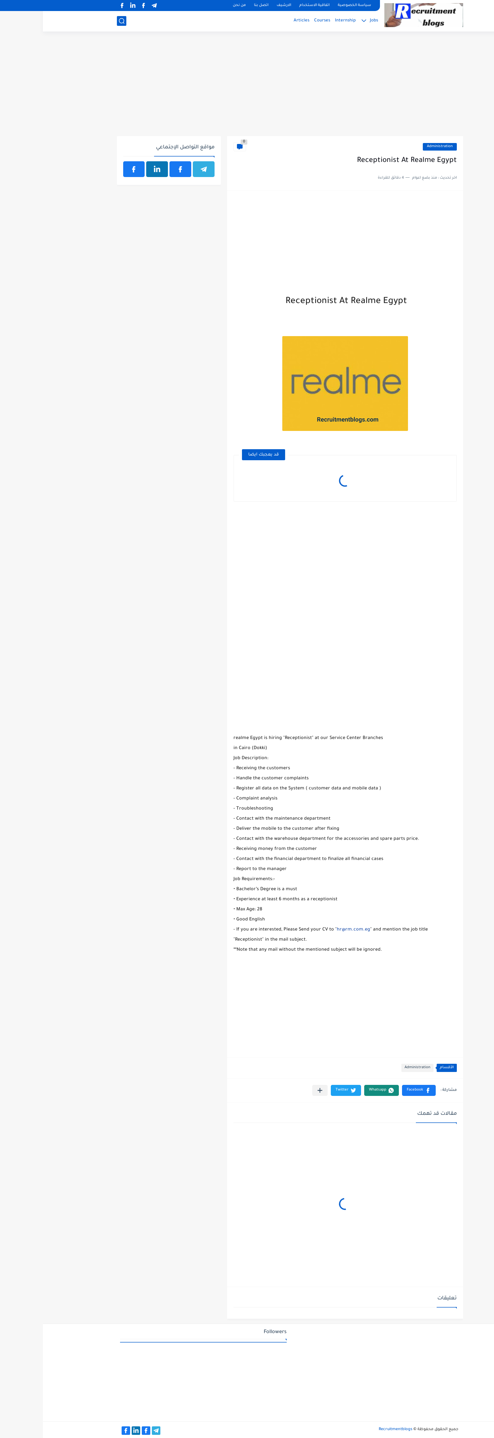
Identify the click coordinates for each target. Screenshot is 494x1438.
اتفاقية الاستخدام (271, 5)
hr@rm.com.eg (310, 929)
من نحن (196, 5)
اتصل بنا (218, 5)
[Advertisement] (247, 87)
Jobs (331, 20)
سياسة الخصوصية (311, 5)
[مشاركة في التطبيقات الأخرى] (277, 1090)
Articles (259, 20)
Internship (302, 20)
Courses (279, 20)
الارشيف (241, 5)
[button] (376, 1090)
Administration (397, 147)
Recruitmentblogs (353, 1429)
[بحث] (78, 21)
